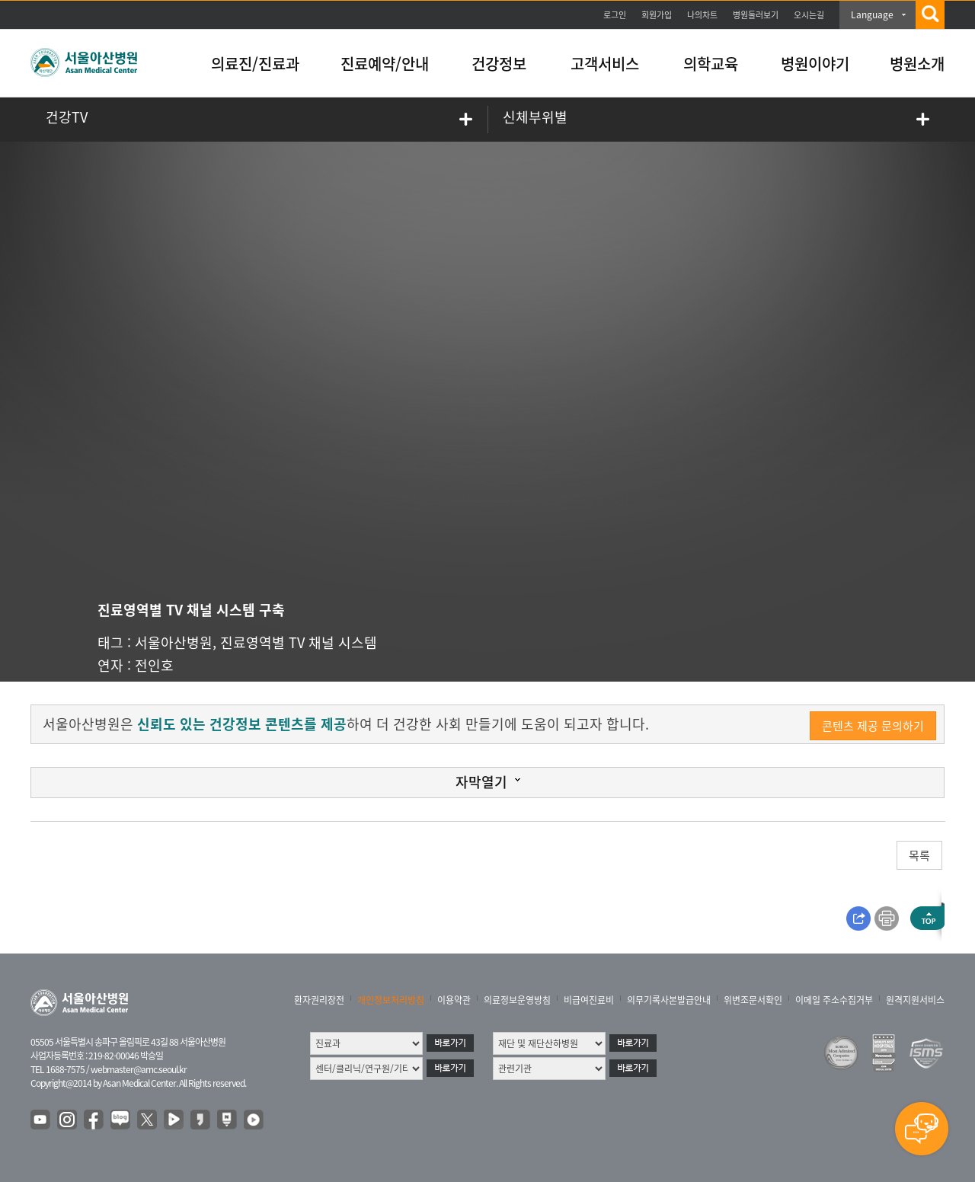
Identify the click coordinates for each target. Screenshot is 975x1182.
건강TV (67, 117)
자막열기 (481, 781)
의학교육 (710, 64)
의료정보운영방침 (517, 1000)
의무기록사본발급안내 (669, 1000)
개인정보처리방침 (390, 1000)
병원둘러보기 (755, 14)
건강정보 (499, 64)
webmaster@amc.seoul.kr (139, 1069)
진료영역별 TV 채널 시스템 (298, 642)
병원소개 (917, 64)
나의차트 (702, 14)
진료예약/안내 (384, 64)
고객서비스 (605, 64)
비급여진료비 (589, 1000)
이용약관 (454, 1000)
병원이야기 (815, 64)
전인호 (154, 665)
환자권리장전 (319, 1000)
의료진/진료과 (255, 64)
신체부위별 (535, 117)
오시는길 (809, 14)
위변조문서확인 (753, 1000)
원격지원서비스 (915, 1000)
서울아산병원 (174, 642)
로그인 (614, 14)
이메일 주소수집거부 (834, 1000)
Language (872, 14)
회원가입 (656, 14)
